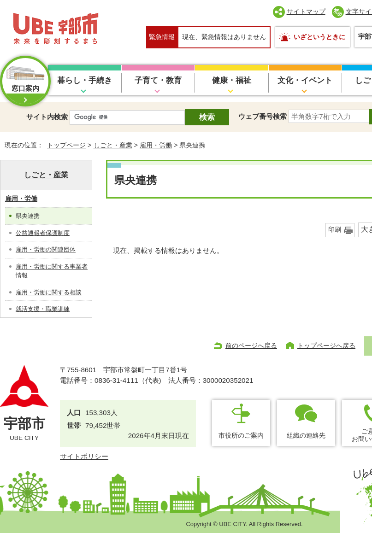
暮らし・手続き (84, 80)
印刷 (334, 229)
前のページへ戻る (251, 345)
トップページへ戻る (326, 345)
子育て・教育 (158, 80)
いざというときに (319, 37)
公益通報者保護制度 (43, 232)
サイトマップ (306, 11)
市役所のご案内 (241, 435)
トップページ (66, 145)
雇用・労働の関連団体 (46, 249)
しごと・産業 (113, 145)
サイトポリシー (84, 456)
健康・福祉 (231, 80)
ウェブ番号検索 (262, 116)
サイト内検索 (47, 117)
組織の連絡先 (306, 435)
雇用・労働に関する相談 (49, 292)
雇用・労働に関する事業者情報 (52, 271)
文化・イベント (305, 80)
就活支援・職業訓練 (43, 308)
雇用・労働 (156, 145)
